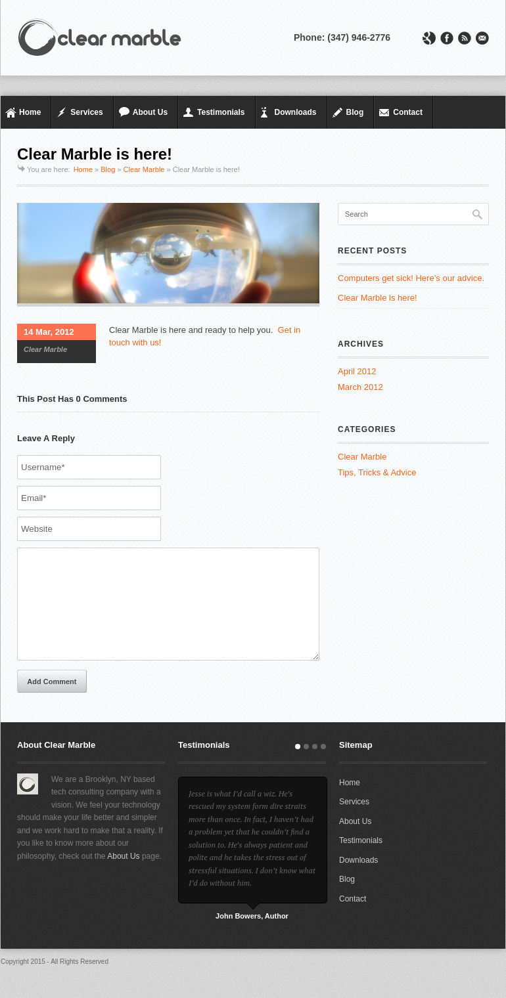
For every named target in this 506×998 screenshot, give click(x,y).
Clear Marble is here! (377, 298)
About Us (150, 112)
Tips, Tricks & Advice (377, 472)
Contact (408, 112)
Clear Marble (144, 169)
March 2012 (360, 387)
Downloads (296, 112)
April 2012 (357, 371)
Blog (355, 112)
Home (30, 112)
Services (86, 112)
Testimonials (220, 112)
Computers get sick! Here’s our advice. (411, 278)
